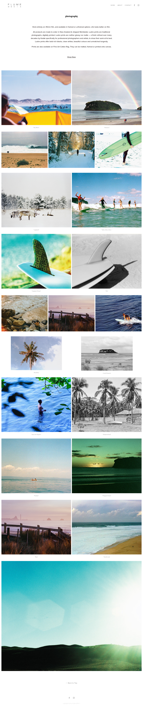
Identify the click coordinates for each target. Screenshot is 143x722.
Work (113, 5)
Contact (128, 5)
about (119, 5)
